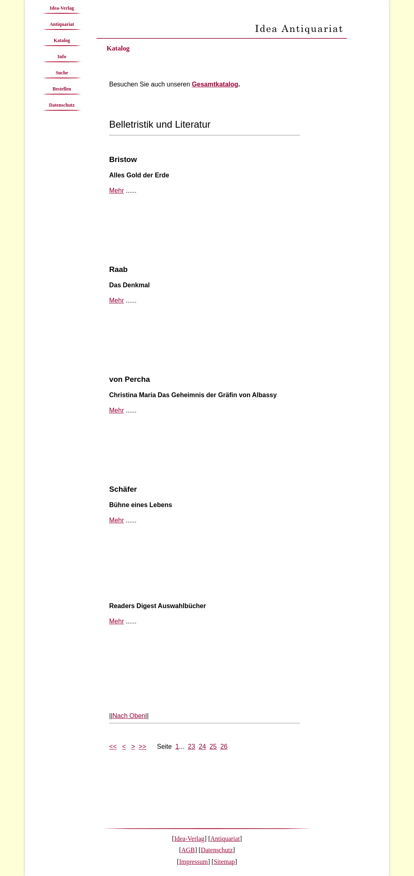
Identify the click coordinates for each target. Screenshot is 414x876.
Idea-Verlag (62, 8)
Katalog (62, 40)
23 (191, 746)
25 (213, 746)
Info (61, 56)
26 (224, 746)
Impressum (193, 861)
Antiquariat (62, 24)
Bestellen (62, 89)
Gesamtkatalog (215, 84)
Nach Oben (128, 715)
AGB (188, 850)
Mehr (116, 190)
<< (113, 746)
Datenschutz (61, 105)
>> (142, 746)
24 (202, 746)
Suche (62, 73)
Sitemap (224, 861)
